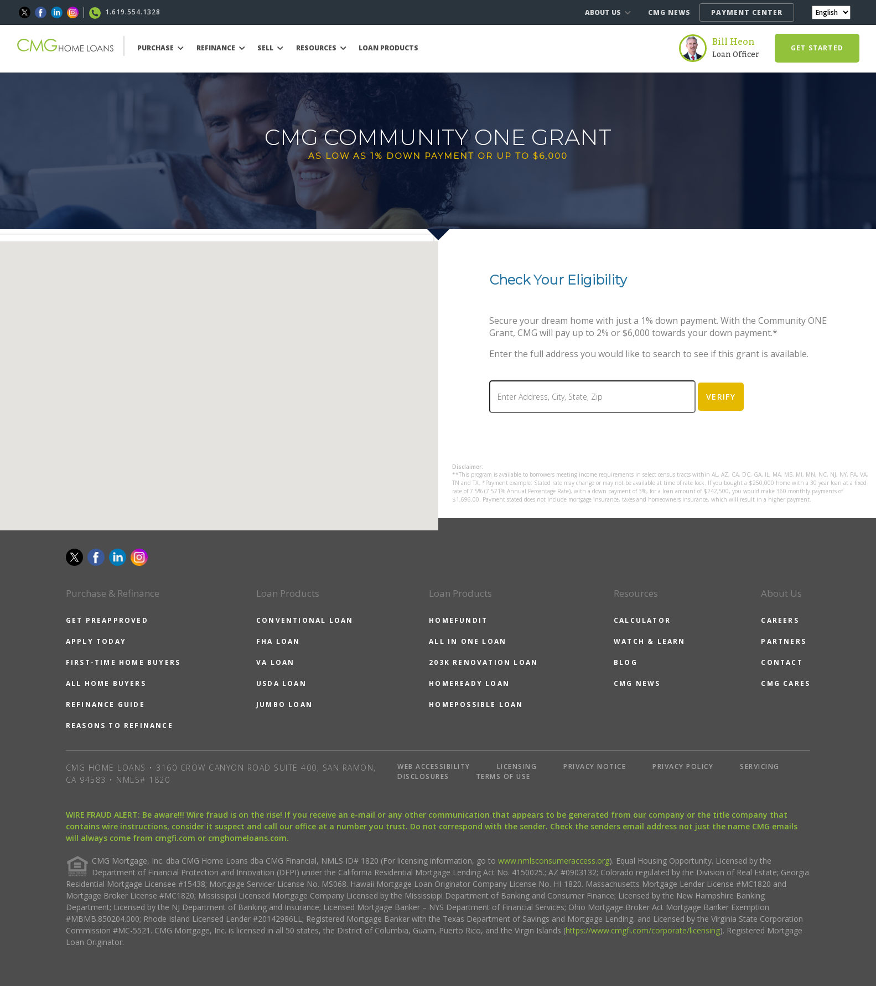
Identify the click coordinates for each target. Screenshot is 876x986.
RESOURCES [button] (321, 48)
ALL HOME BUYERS (106, 683)
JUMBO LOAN (284, 704)
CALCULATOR (642, 620)
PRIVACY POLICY (682, 766)
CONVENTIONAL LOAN (304, 620)
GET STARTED (817, 48)
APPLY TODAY (96, 641)
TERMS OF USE (503, 776)
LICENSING (517, 766)
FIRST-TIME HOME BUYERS (123, 662)
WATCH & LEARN (650, 641)
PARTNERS (783, 641)
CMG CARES (785, 683)
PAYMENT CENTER (746, 12)
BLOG (625, 662)
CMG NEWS (669, 12)
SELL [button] (270, 48)
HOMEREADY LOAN (469, 683)
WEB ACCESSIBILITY (433, 766)
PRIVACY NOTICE (594, 766)
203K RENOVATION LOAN (483, 662)
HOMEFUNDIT (458, 620)
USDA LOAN (281, 683)
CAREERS (780, 620)
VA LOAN (275, 662)
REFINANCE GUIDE (105, 704)
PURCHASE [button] (160, 48)
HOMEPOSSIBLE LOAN (476, 704)
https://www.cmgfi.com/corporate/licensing (643, 930)
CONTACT (781, 662)
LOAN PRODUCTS (388, 48)
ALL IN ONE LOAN (467, 641)
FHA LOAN (278, 641)
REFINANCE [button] (220, 48)
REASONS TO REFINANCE (119, 725)
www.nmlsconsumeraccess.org (553, 860)
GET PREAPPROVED (107, 620)
